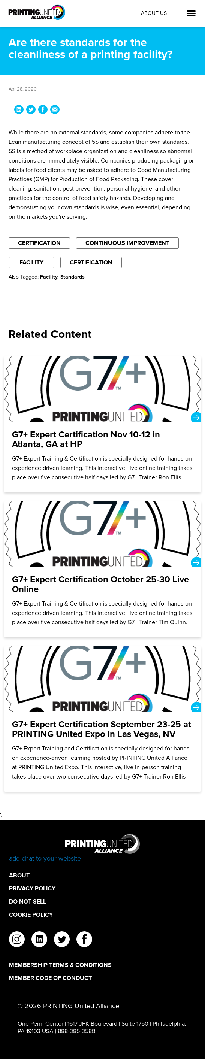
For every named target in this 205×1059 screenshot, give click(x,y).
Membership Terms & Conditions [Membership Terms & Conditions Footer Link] (60, 965)
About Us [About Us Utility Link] (154, 13)
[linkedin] (39, 940)
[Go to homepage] (102, 848)
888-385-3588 (76, 1031)
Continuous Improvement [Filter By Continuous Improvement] (127, 243)
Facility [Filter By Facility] (31, 262)
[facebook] (84, 940)
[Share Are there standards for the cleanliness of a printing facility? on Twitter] (31, 110)
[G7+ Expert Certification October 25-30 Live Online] (102, 569)
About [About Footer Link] (19, 875)
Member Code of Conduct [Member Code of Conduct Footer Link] (50, 978)
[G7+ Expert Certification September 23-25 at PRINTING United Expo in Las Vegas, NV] (102, 719)
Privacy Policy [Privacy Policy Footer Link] (32, 888)
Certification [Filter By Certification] (39, 243)
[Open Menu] (191, 13)
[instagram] (17, 940)
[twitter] (62, 940)
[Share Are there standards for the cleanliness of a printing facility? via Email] (55, 110)
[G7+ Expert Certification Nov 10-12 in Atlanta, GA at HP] (102, 424)
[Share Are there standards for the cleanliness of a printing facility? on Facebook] (43, 110)
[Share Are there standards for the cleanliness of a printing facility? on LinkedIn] (19, 110)
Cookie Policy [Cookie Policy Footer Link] (31, 914)
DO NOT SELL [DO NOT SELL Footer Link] (27, 901)
